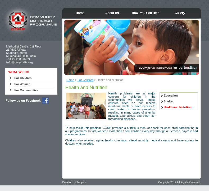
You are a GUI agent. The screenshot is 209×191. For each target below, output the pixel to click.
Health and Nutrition (178, 107)
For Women (22, 84)
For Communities (26, 90)
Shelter (169, 101)
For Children (86, 79)
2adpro (80, 182)
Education (171, 95)
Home (70, 79)
